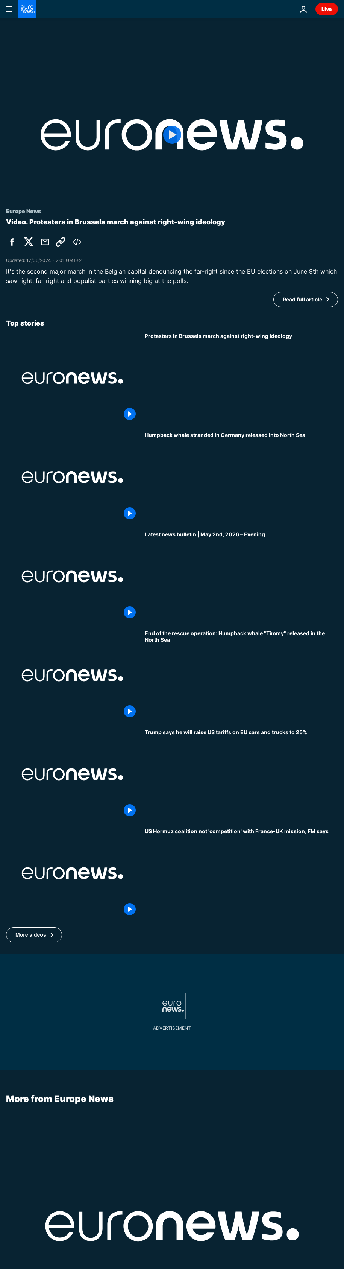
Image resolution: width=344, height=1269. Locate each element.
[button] (34, 934)
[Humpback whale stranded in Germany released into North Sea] (241, 477)
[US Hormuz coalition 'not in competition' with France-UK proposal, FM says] (241, 873)
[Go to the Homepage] (27, 9)
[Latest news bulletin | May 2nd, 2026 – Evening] (241, 576)
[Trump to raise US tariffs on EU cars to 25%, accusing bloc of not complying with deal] (241, 774)
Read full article (302, 299)
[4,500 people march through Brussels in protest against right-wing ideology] (241, 378)
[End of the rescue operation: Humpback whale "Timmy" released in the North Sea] (241, 675)
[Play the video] (172, 134)
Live (326, 9)
